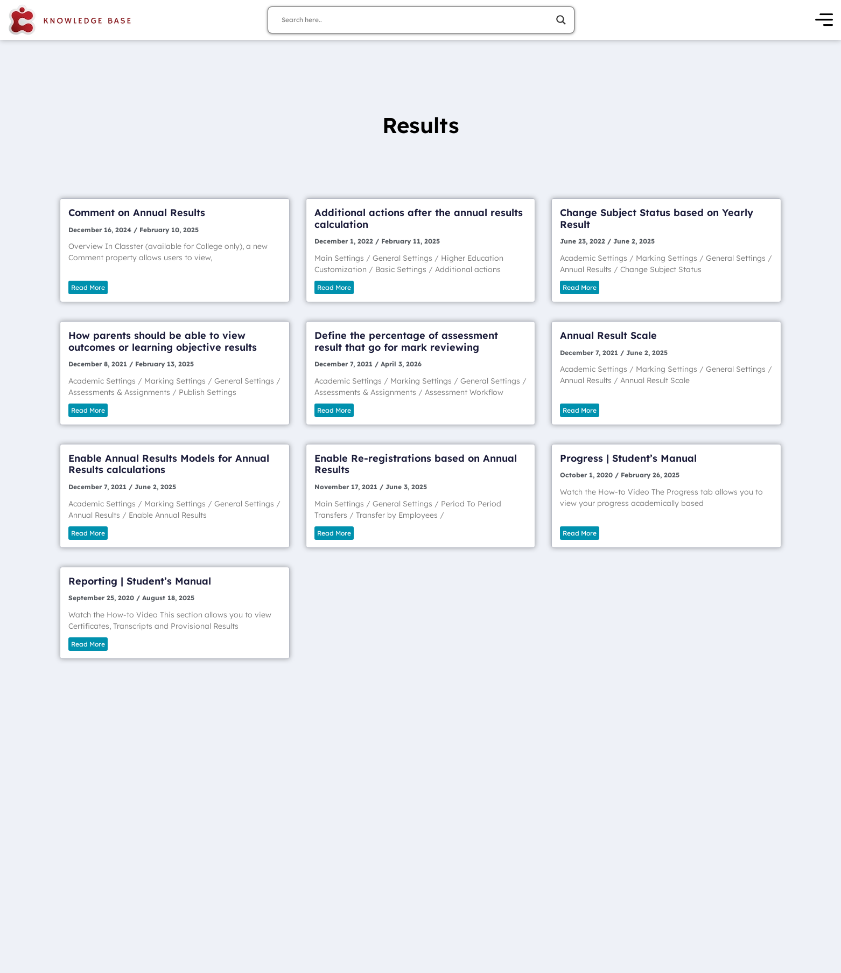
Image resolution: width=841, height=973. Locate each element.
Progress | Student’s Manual (628, 458)
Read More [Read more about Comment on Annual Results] (88, 287)
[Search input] (416, 19)
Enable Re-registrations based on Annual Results (415, 464)
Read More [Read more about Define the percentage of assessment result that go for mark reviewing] (334, 410)
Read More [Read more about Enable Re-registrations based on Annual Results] (334, 533)
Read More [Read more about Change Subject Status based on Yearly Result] (580, 287)
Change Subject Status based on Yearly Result (656, 218)
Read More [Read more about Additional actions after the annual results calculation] (334, 287)
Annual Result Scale (608, 335)
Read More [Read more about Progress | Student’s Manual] (580, 533)
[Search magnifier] (561, 19)
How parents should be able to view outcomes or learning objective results (162, 341)
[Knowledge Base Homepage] (70, 20)
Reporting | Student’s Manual (139, 581)
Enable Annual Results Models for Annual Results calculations (168, 464)
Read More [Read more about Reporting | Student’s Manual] (88, 644)
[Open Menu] (824, 20)
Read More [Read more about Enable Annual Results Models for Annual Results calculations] (88, 533)
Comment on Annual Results (136, 212)
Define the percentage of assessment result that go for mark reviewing (406, 341)
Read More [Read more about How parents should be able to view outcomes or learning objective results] (88, 410)
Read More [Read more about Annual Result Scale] (580, 410)
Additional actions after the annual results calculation (418, 218)
